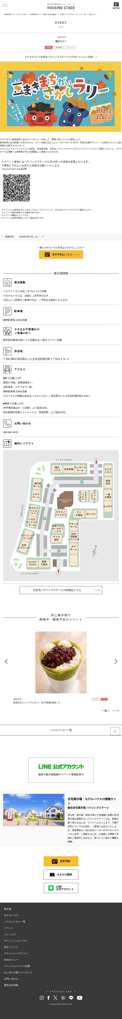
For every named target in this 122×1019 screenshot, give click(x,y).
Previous (6, 659)
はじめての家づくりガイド (18, 972)
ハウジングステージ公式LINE (14, 169)
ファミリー (70, 47)
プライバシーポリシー (16, 953)
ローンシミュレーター (16, 940)
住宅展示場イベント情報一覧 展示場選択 (43, 14)
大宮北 (49, 47)
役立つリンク (11, 947)
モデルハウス (11, 915)
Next (116, 659)
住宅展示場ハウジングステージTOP (15, 14)
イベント (9, 928)
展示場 (7, 909)
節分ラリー (93, 14)
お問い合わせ (11, 978)
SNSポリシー (11, 959)
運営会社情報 (11, 985)
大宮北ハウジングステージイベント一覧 (73, 14)
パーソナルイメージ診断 (17, 966)
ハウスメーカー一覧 (14, 921)
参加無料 (59, 47)
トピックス (10, 934)
